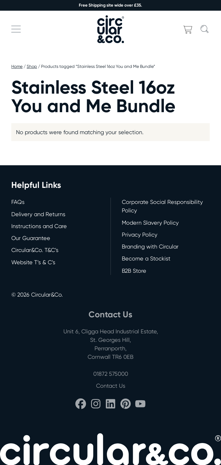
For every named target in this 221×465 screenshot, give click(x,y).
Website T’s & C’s (33, 262)
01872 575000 (110, 373)
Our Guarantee (30, 238)
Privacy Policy (139, 234)
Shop (32, 66)
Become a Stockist (146, 258)
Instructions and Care (39, 226)
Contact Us (110, 385)
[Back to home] (110, 29)
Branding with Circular (150, 246)
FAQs (17, 202)
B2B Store (134, 270)
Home (17, 66)
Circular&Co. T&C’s (34, 250)
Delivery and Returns (38, 214)
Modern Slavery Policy (150, 222)
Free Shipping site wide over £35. (110, 5)
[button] (16, 29)
